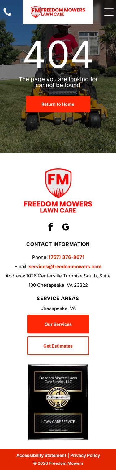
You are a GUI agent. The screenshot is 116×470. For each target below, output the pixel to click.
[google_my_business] (65, 228)
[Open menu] (109, 12)
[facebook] (50, 228)
